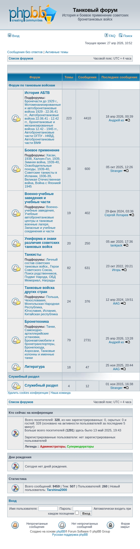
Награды (48, 280)
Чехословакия (35, 300)
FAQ (110, 36)
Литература (35, 367)
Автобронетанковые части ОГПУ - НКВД (39, 134)
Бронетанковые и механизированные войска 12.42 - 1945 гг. (41, 125)
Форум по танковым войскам (32, 85)
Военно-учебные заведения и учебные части (39, 198)
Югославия (33, 310)
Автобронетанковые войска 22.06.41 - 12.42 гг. (42, 118)
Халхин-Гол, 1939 (46, 158)
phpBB (61, 531)
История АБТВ (37, 93)
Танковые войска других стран (39, 290)
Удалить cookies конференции (28, 392)
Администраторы (52, 446)
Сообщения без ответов (25, 52)
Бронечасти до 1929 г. (41, 101)
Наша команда (61, 392)
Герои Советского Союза (42, 268)
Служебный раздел (24, 376)
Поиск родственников (41, 273)
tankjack (116, 245)
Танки (50, 326)
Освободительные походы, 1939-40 (38, 167)
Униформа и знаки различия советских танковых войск (42, 243)
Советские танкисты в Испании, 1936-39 (41, 174)
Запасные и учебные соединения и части (40, 229)
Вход (13, 36)
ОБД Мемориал (40, 278)
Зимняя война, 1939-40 (42, 162)
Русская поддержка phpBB (70, 534)
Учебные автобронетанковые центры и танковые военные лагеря (39, 219)
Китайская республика (41, 314)
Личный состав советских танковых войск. (41, 263)
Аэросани (32, 351)
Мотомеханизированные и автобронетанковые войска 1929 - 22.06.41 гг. (43, 110)
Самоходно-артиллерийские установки (37, 333)
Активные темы (56, 52)
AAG (116, 303)
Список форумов (21, 58)
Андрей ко (116, 120)
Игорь (116, 270)
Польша (52, 296)
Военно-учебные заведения (41, 208)
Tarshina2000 (57, 489)
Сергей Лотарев (116, 215)
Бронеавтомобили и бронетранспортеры (39, 342)
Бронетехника (37, 322)
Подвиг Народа (36, 277)
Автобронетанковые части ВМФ (39, 141)
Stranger (116, 171)
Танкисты (33, 255)
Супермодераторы (80, 446)
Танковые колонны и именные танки (40, 354)
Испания (49, 310)
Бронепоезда (34, 347)
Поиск (125, 36)
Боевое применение (42, 150)
